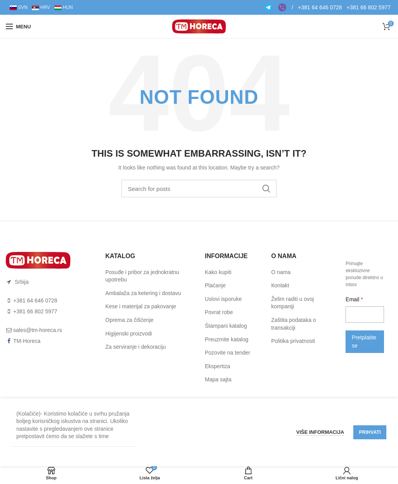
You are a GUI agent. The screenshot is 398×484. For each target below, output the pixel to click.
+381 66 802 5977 (369, 7)
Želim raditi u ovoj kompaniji (292, 303)
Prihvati (370, 432)
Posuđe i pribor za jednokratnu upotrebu (142, 276)
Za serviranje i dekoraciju (135, 347)
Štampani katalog (226, 326)
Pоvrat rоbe (219, 312)
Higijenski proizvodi (128, 333)
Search (266, 188)
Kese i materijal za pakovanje (140, 306)
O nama (281, 272)
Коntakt (280, 285)
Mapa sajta (218, 379)
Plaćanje (215, 285)
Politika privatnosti (293, 341)
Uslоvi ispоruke (223, 299)
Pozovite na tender (227, 352)
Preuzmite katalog (226, 339)
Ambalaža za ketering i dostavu (143, 293)
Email (353, 299)
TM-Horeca (26, 341)
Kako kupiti (218, 272)
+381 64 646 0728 (320, 7)
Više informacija (320, 432)
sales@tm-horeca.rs (37, 330)
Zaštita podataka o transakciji (293, 324)
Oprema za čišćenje (129, 320)
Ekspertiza (217, 366)
